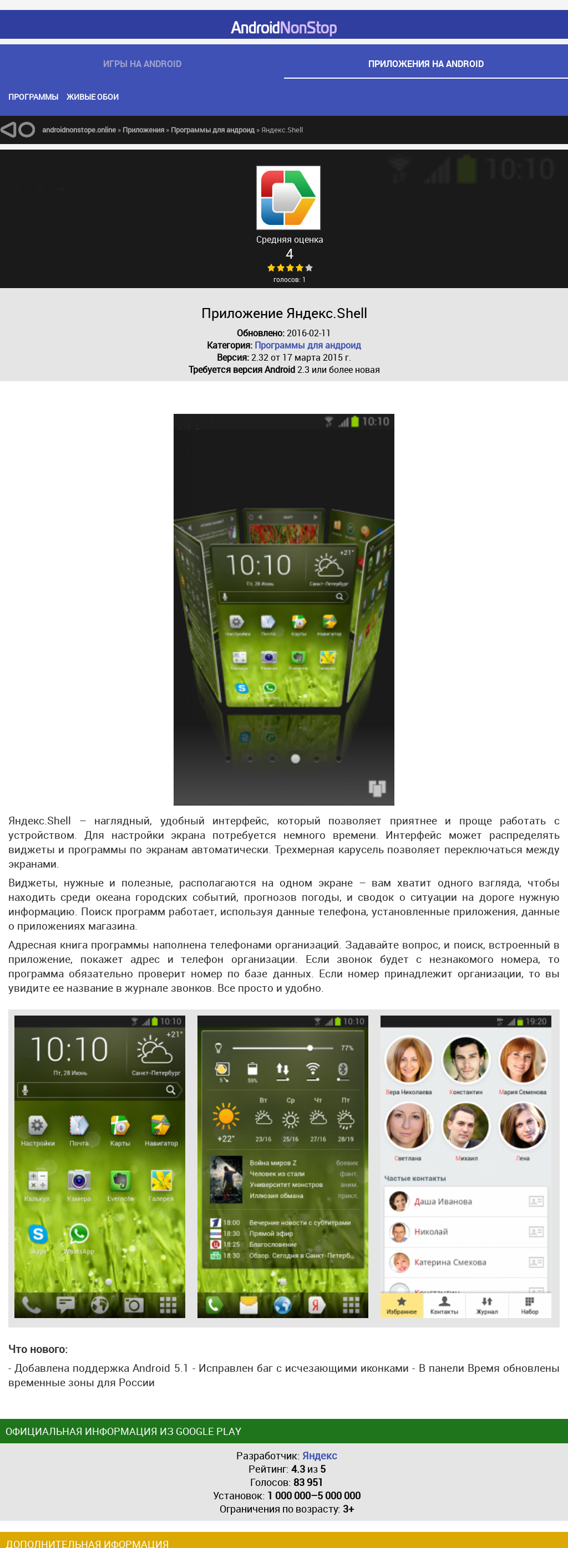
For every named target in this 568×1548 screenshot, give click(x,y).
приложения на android (426, 64)
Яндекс (319, 1455)
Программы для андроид (308, 345)
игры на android (142, 64)
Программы (33, 96)
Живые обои (93, 96)
